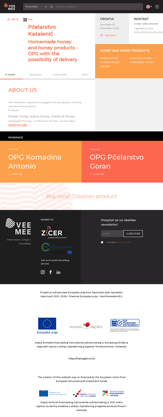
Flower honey (110, 62)
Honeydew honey (141, 62)
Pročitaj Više (17, 125)
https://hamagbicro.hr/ (81, 358)
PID (30, 19)
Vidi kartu (108, 35)
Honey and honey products (124, 50)
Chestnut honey (140, 58)
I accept (118, 242)
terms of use (123, 242)
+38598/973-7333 (143, 28)
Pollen (105, 66)
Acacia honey (109, 58)
